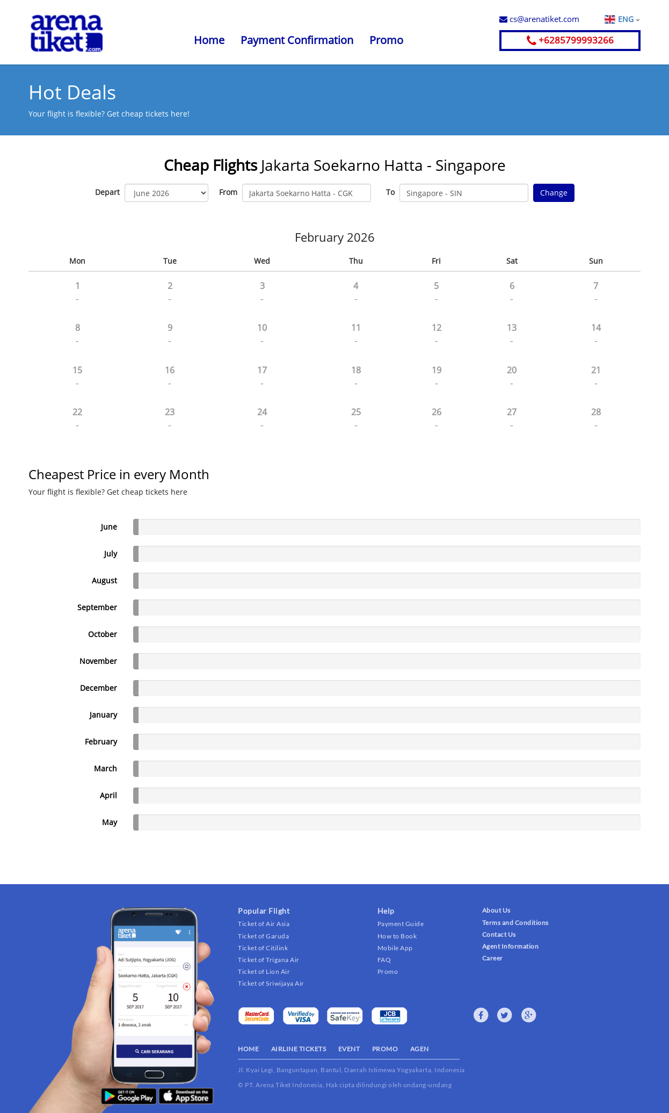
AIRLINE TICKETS (298, 1049)
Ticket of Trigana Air (269, 960)
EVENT (349, 1049)
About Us (496, 910)
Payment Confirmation (297, 40)
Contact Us (499, 934)
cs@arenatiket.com (539, 18)
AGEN (419, 1049)
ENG (628, 19)
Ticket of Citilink (263, 948)
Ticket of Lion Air (264, 971)
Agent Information (510, 946)
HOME (248, 1049)
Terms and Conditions (515, 923)
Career (492, 958)
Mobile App (395, 948)
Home (209, 40)
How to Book (397, 936)
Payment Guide (400, 924)
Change (554, 192)
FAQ (384, 960)
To (390, 192)
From (228, 192)
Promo (386, 40)
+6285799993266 (570, 40)
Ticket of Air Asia (263, 924)
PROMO (385, 1049)
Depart (107, 192)
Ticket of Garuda (263, 936)
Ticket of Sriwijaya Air (271, 983)
